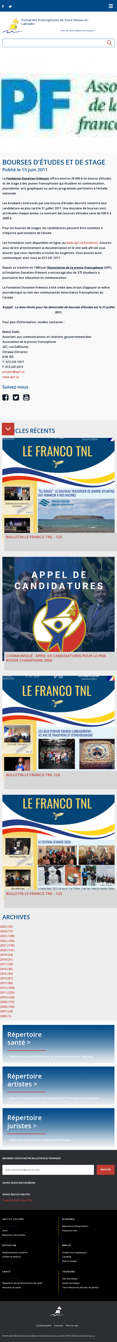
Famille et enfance (11, 1256)
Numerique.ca (88, 1336)
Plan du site (72, 1325)
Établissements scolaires (14, 1252)
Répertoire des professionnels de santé (22, 1283)
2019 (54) (6, 955)
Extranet (58, 1325)
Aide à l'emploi (69, 1261)
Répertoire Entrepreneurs (75, 1226)
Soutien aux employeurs (74, 1252)
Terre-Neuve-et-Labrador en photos (80, 1287)
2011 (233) (7, 992)
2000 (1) (5, 1016)
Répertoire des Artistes (14, 1235)
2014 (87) (6, 978)
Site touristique (70, 1278)
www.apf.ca (10, 377)
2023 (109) (7, 936)
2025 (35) (6, 927)
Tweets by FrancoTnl (17, 1200)
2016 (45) (6, 969)
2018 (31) (6, 960)
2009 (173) (7, 1002)
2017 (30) (6, 964)
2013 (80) (6, 983)
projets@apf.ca (13, 372)
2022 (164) (7, 941)
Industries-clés (69, 1230)
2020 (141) (7, 950)
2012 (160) (7, 988)
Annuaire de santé (11, 1287)
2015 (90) (6, 974)
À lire (5, 1230)
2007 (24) (6, 1011)
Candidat (66, 1256)
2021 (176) (7, 945)
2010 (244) (7, 997)
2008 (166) (7, 1007)
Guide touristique (71, 1283)
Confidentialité (43, 1325)
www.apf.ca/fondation (82, 243)
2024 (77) (6, 931)
